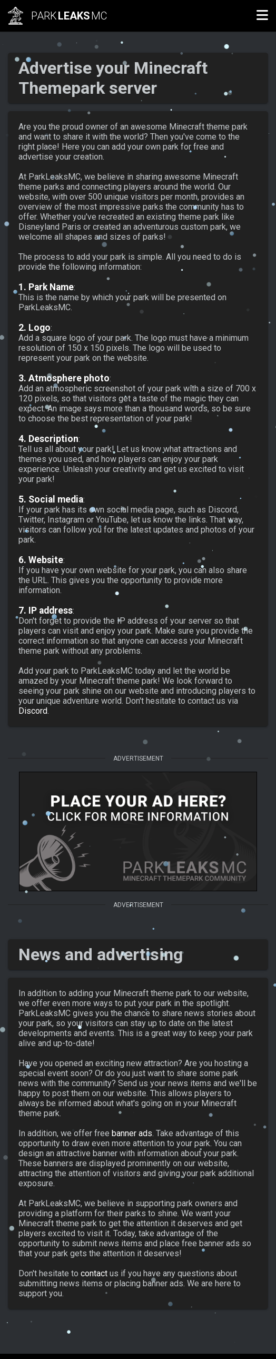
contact (94, 1273)
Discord (32, 711)
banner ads (132, 1133)
